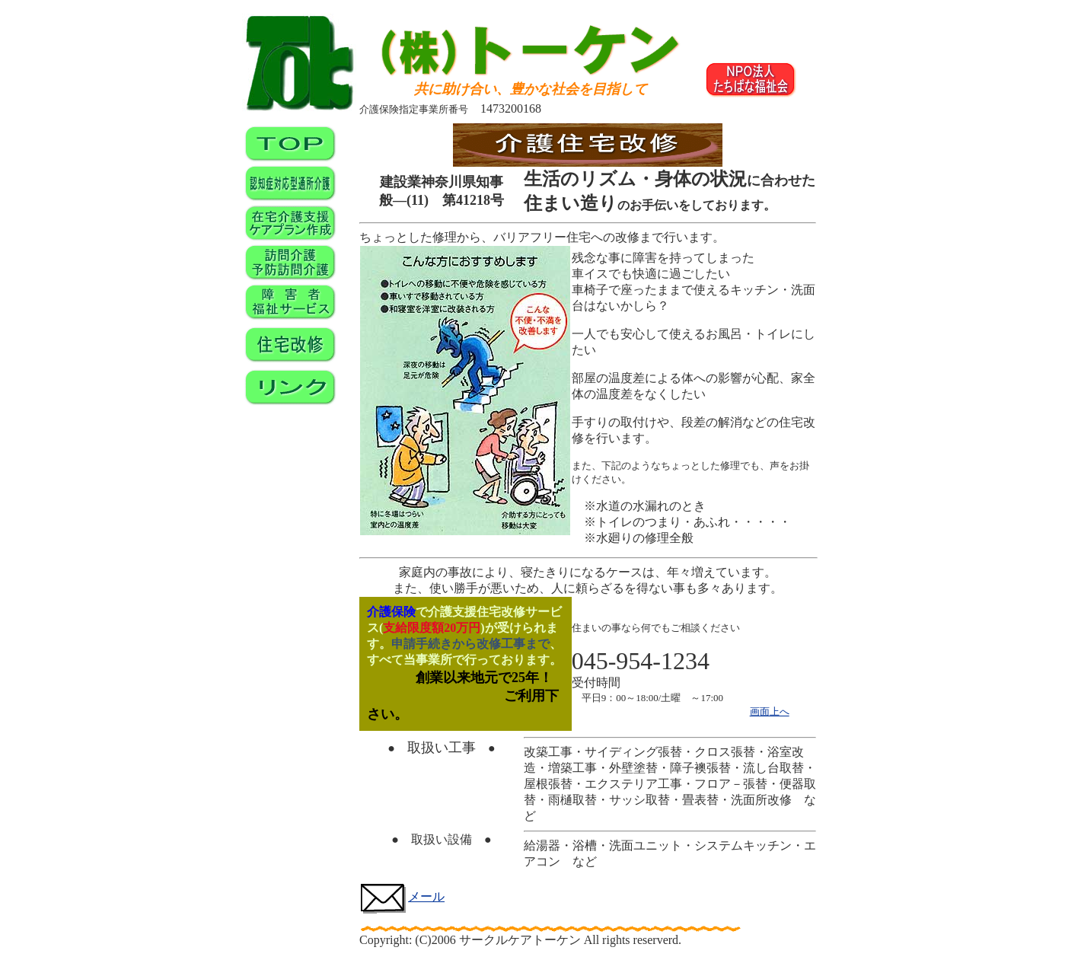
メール (402, 896)
